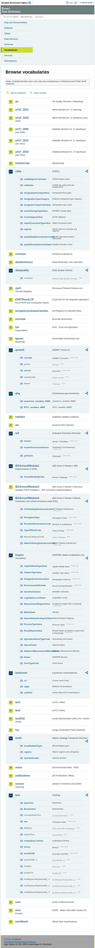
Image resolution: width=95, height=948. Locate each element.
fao (17, 327)
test (17, 795)
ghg (17, 393)
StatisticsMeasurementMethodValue (38, 651)
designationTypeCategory (36, 199)
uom (18, 902)
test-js (27, 847)
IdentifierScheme (32, 592)
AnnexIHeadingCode (34, 477)
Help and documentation (15, 22)
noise (18, 767)
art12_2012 (22, 109)
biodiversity (22, 163)
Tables (7, 33)
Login (71, 3)
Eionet (15, 17)
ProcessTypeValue (33, 624)
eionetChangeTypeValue (36, 211)
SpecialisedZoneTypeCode (37, 639)
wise (18, 910)
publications (22, 775)
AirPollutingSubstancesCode (38, 509)
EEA (17, 2)
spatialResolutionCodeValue (38, 244)
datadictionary (24, 262)
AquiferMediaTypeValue (35, 566)
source (27, 370)
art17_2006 (22, 129)
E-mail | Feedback (12, 939)
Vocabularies (10, 50)
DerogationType (31, 517)
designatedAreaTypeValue (36, 193)
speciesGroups (31, 758)
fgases (19, 338)
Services (8, 55)
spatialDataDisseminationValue (38, 237)
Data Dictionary (26, 17)
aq (16, 101)
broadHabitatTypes (33, 746)
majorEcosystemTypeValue (37, 223)
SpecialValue (30, 645)
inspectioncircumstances (36, 447)
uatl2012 (28, 692)
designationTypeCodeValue (37, 205)
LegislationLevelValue (35, 598)
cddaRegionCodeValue (35, 179)
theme (27, 657)
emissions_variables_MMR (37, 401)
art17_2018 (22, 151)
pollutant (28, 455)
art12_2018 (22, 117)
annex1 (27, 441)
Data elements (11, 39)
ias (17, 425)
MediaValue (29, 612)
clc (25, 680)
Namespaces (10, 61)
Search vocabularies (18, 93)
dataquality (22, 270)
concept (28, 357)
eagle (26, 686)
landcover (21, 672)
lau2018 (20, 718)
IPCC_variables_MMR (34, 407)
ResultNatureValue (33, 631)
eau (26, 821)
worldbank (21, 921)
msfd (18, 738)
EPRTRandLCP (24, 299)
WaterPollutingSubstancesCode (38, 543)
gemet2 (19, 350)
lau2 (17, 710)
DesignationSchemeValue (36, 579)
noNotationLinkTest (33, 841)
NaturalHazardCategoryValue (38, 618)
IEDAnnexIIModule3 (27, 486)
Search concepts (40, 93)
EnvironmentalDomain (35, 585)
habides (20, 416)
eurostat (20, 319)
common (20, 254)
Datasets (8, 28)
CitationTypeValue (33, 572)
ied (17, 433)
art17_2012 (22, 140)
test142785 (29, 853)
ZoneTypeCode (31, 663)
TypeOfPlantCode (32, 530)
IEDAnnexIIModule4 (27, 498)
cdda (18, 171)
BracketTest (30, 809)
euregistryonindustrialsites (31, 310)
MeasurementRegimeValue (37, 604)
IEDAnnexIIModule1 (27, 465)
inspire (19, 555)
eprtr (18, 288)
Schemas (8, 44)
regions (27, 229)
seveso (19, 783)
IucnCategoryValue (33, 217)
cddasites (29, 185)
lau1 (17, 702)
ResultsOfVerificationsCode (37, 524)
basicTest (28, 803)
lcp (17, 730)
